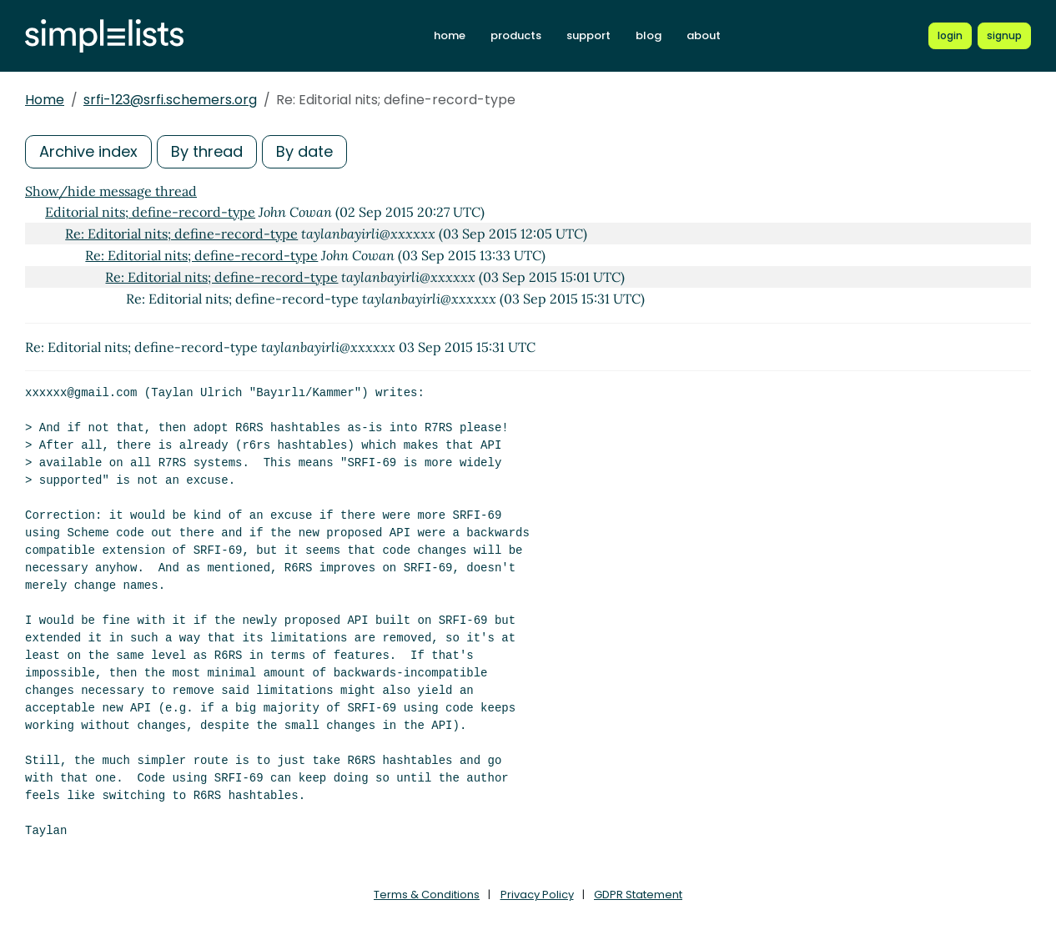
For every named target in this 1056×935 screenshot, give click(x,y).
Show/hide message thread (111, 191)
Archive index (88, 151)
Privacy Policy (537, 894)
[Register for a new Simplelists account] (1004, 36)
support (588, 35)
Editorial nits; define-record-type (150, 212)
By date (304, 151)
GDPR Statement (638, 894)
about (703, 35)
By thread (207, 151)
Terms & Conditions (427, 894)
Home (44, 99)
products (515, 35)
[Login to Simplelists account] (950, 36)
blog (648, 35)
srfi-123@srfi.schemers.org (170, 99)
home (449, 35)
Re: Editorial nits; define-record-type (181, 233)
